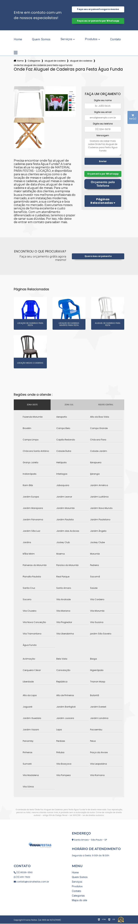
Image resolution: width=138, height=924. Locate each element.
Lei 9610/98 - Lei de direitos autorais (87, 815)
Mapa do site (79, 900)
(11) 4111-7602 (22, 877)
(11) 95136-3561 (23, 872)
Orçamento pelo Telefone (103, 188)
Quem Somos (41, 39)
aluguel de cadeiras (81, 61)
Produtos (91, 39)
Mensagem (103, 135)
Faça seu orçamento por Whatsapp (98, 21)
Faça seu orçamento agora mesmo (98, 9)
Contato (115, 39)
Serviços (66, 39)
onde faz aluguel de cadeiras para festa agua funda (43, 65)
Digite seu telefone (103, 124)
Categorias (34, 61)
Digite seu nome (103, 100)
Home (18, 39)
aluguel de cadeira (55, 61)
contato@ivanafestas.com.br (31, 882)
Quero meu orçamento (98, 256)
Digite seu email (103, 112)
